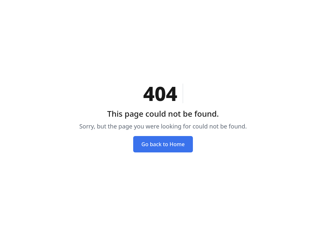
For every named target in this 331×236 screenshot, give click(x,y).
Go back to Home (163, 144)
